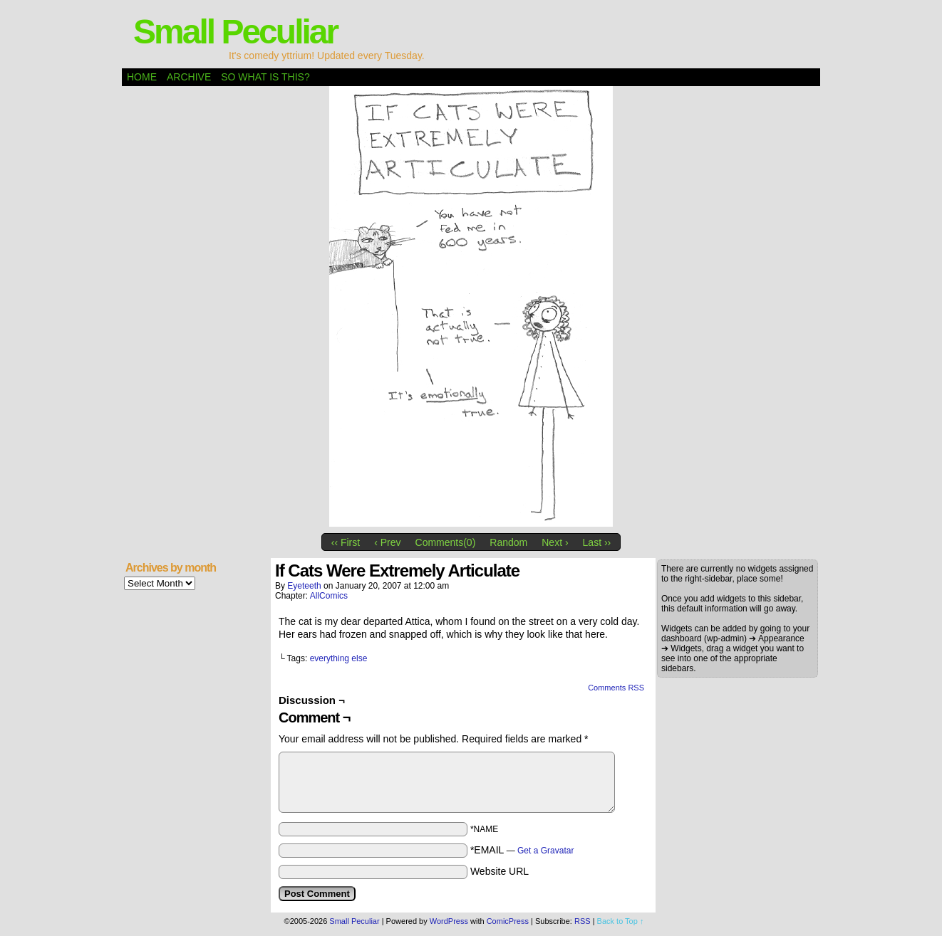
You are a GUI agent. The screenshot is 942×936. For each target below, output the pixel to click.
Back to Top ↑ (620, 921)
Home (142, 77)
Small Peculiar (235, 32)
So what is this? (265, 77)
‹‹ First (345, 542)
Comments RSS (616, 687)
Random (508, 542)
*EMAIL (522, 850)
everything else (339, 658)
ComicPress (508, 921)
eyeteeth (304, 586)
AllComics (329, 596)
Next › (555, 542)
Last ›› (597, 542)
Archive (189, 77)
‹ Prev (387, 542)
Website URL (499, 871)
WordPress (449, 921)
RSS (582, 921)
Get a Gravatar (545, 851)
